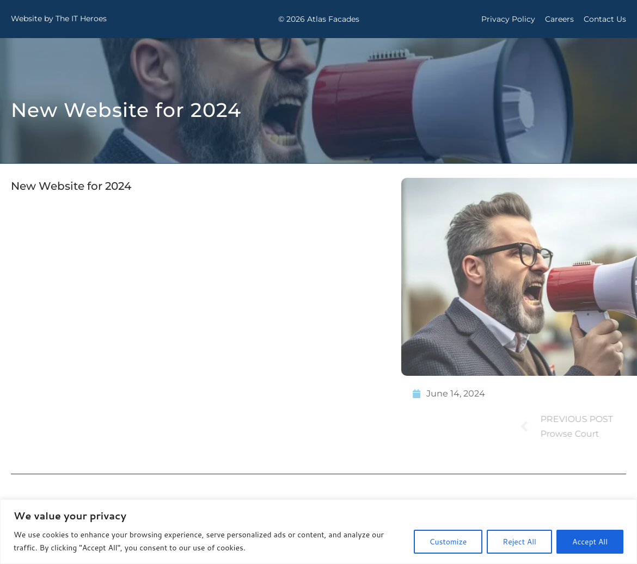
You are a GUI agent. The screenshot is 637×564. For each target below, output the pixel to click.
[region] (318, 531)
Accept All (590, 541)
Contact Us (605, 19)
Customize (448, 541)
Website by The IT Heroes (59, 18)
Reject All (519, 541)
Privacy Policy (508, 19)
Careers (559, 19)
